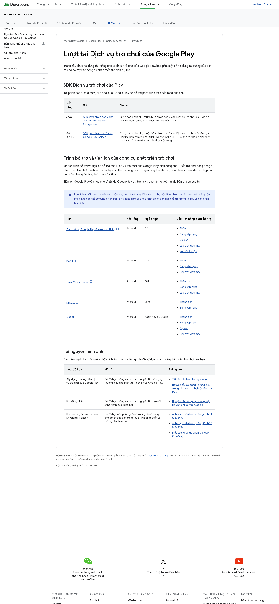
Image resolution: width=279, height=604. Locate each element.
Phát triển (120, 4)
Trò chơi (94, 600)
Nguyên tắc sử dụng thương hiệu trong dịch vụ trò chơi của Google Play (192, 388)
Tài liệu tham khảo (142, 23)
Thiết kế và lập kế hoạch (86, 4)
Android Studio (262, 4)
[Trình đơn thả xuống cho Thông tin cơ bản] (62, 4)
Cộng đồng (175, 4)
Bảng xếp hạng (189, 234)
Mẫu (95, 23)
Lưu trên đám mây (190, 245)
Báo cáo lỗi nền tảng (252, 600)
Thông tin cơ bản (47, 4)
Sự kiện (184, 240)
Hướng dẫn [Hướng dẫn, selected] (114, 23)
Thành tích (186, 228)
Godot (70, 316)
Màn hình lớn (135, 600)
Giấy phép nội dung (158, 455)
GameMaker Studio (77, 282)
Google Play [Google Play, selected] (147, 4)
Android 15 (172, 600)
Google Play (95, 40)
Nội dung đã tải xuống (70, 23)
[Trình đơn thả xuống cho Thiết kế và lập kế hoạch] (105, 4)
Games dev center (18, 14)
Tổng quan (10, 23)
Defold (70, 261)
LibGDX (70, 302)
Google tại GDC (37, 23)
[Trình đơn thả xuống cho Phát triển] (131, 4)
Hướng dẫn (136, 40)
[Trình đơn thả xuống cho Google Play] (160, 4)
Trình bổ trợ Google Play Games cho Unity (90, 229)
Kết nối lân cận (188, 251)
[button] (21, 68)
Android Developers (74, 40)
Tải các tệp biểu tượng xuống (189, 379)
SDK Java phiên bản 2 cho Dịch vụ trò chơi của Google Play (98, 120)
